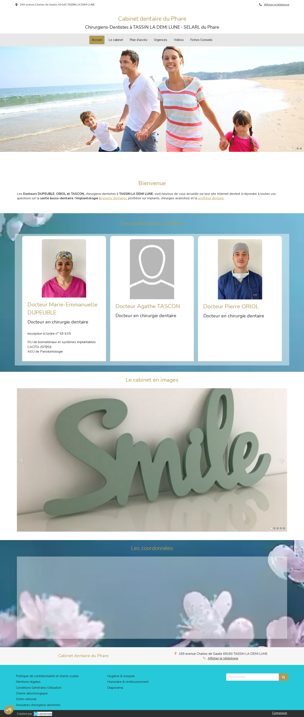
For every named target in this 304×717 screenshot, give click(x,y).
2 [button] (298, 148)
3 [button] (301, 148)
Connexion (279, 713)
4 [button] (281, 528)
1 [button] (294, 148)
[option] (152, 99)
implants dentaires (113, 198)
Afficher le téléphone (276, 5)
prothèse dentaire (211, 198)
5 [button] (284, 528)
